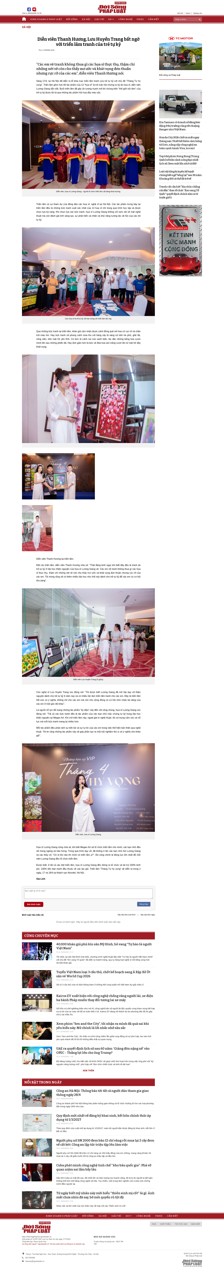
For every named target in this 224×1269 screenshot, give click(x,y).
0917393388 (30, 1258)
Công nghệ (125, 19)
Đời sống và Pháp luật (169, 75)
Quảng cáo (197, 13)
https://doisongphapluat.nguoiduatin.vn (36, 1237)
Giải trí (99, 19)
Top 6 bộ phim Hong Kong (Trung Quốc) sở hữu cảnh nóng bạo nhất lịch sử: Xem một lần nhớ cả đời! (179, 160)
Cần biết (153, 19)
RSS (154, 1224)
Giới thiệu (165, 1224)
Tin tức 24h (181, 1224)
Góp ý (188, 13)
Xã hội (86, 19)
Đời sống (72, 19)
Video (140, 19)
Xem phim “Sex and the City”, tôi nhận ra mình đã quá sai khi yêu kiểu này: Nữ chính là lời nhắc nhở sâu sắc (102, 1026)
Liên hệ (180, 13)
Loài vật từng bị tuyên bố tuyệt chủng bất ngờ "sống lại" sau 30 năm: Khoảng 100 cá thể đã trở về (180, 175)
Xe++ (111, 19)
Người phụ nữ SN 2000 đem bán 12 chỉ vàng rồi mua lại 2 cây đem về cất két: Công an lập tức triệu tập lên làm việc (105, 1143)
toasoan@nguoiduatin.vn (34, 1261)
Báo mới (195, 1224)
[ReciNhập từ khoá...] (187, 19)
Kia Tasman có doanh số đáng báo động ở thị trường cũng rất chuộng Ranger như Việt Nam (179, 126)
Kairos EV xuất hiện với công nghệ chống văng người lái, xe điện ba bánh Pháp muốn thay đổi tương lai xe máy (104, 998)
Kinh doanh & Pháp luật (46, 19)
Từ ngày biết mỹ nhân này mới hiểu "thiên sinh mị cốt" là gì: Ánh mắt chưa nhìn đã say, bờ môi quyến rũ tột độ (105, 1195)
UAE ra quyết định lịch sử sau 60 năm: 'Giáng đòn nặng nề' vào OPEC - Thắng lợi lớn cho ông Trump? (103, 1051)
